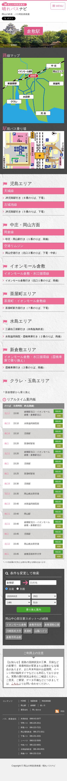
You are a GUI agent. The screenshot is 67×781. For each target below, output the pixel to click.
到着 (20, 588)
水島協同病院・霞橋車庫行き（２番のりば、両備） (34, 336)
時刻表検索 (46, 701)
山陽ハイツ (40, 630)
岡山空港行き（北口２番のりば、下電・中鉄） (31, 252)
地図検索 (34, 701)
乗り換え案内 (33, 609)
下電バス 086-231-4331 (31, 736)
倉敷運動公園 (51, 624)
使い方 (42, 705)
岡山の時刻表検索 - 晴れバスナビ (40, 766)
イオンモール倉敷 (16, 624)
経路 (59, 416)
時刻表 (58, 411)
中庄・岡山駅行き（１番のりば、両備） (27, 239)
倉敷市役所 (35, 624)
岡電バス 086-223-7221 (31, 727)
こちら (15, 683)
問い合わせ (36, 710)
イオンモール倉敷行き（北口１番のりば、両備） (32, 280)
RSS (62, 711)
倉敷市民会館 (13, 637)
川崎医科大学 (13, 630)
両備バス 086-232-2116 (31, 753)
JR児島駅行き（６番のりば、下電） (25, 197)
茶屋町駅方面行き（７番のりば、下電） (27, 307)
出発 (9, 588)
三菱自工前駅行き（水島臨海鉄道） (25, 329)
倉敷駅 (33, 705)
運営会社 (24, 710)
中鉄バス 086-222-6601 (31, 745)
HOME (23, 701)
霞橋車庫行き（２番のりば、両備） (25, 367)
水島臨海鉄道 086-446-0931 (32, 749)
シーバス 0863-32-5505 (31, 741)
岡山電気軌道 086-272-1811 (32, 732)
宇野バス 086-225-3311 (31, 723)
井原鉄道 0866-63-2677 (31, 719)
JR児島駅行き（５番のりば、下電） (25, 211)
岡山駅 (23, 705)
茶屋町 (28, 630)
